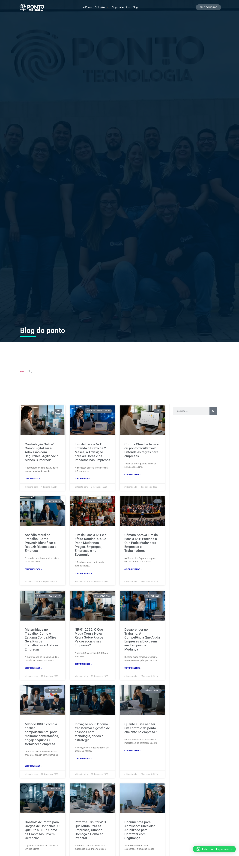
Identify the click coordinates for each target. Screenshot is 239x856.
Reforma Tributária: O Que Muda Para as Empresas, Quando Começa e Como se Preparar (90, 830)
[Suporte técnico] (121, 7)
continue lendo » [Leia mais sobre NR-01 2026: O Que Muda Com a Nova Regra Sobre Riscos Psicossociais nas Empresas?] (83, 664)
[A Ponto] (87, 7)
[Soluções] (102, 7)
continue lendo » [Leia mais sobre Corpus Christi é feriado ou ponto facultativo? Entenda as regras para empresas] (132, 475)
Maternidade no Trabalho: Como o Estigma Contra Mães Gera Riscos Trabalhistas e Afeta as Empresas (41, 639)
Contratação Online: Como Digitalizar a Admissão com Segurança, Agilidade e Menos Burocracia (41, 452)
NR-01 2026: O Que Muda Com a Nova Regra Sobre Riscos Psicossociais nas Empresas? (89, 637)
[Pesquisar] (213, 411)
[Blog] (135, 7)
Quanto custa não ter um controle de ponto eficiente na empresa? (140, 728)
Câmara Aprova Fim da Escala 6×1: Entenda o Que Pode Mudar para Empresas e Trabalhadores (141, 543)
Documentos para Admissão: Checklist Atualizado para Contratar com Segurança (139, 830)
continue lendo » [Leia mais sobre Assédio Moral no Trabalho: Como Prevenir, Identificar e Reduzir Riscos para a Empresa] (33, 569)
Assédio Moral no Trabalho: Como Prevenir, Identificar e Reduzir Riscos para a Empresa (41, 543)
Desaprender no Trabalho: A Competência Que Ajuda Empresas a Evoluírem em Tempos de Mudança (142, 639)
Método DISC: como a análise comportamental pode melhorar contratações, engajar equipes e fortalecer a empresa (42, 734)
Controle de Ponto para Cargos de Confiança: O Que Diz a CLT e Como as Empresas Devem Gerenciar (42, 830)
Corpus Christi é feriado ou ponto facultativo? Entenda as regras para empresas (141, 450)
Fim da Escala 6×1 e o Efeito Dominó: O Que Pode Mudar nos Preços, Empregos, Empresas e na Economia (91, 545)
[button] (214, 849)
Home (21, 371)
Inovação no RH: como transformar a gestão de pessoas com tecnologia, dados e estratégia (92, 732)
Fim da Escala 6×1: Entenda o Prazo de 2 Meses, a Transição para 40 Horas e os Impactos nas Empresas (92, 452)
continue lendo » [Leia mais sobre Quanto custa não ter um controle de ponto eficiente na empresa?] (132, 751)
